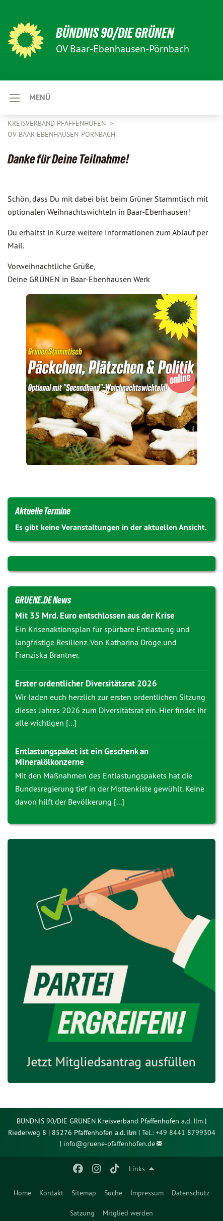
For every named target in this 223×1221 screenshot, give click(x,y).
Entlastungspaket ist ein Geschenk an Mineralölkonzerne (81, 756)
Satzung (82, 1212)
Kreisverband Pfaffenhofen (58, 123)
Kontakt (51, 1192)
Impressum (147, 1192)
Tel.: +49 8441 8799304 (178, 1132)
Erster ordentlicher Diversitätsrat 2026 (86, 683)
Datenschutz (190, 1192)
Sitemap (83, 1192)
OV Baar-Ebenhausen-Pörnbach (61, 134)
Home (22, 1192)
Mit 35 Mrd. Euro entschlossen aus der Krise (95, 615)
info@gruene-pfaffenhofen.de (109, 1143)
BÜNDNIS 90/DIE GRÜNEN (115, 33)
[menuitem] (22, 1191)
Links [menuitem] (137, 1168)
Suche (113, 1192)
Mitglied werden (128, 1212)
